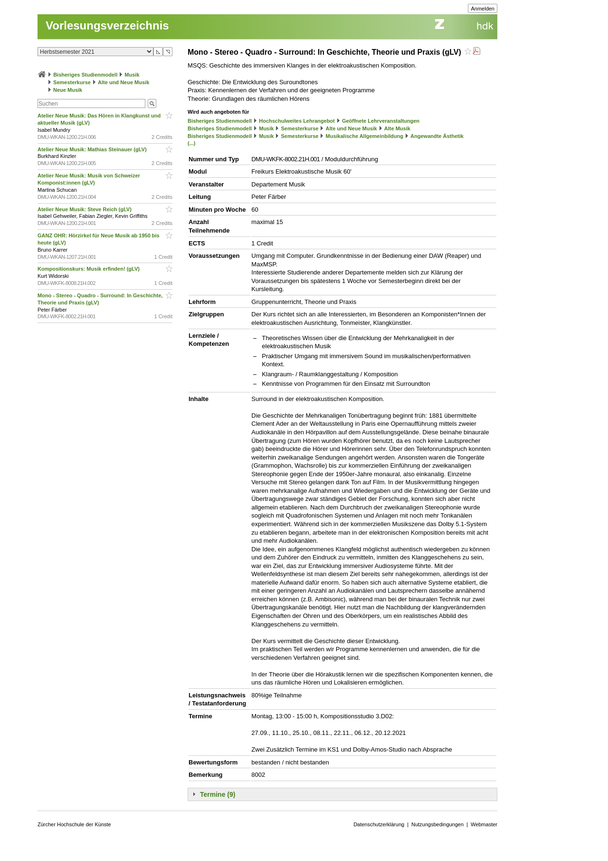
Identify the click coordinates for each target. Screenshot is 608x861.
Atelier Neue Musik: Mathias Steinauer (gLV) (93, 149)
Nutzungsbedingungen (437, 824)
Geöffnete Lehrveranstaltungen (380, 121)
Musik (131, 75)
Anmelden (482, 8)
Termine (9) (217, 794)
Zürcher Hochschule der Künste (74, 824)
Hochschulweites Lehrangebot (297, 121)
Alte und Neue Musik (123, 82)
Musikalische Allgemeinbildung (364, 136)
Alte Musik (397, 128)
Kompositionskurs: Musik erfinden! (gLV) (89, 269)
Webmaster (484, 824)
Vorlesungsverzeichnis (107, 25)
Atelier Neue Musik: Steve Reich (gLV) (85, 209)
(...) (192, 143)
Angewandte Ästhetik (437, 136)
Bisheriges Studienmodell (85, 75)
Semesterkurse (72, 82)
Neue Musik (67, 90)
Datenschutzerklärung (378, 824)
